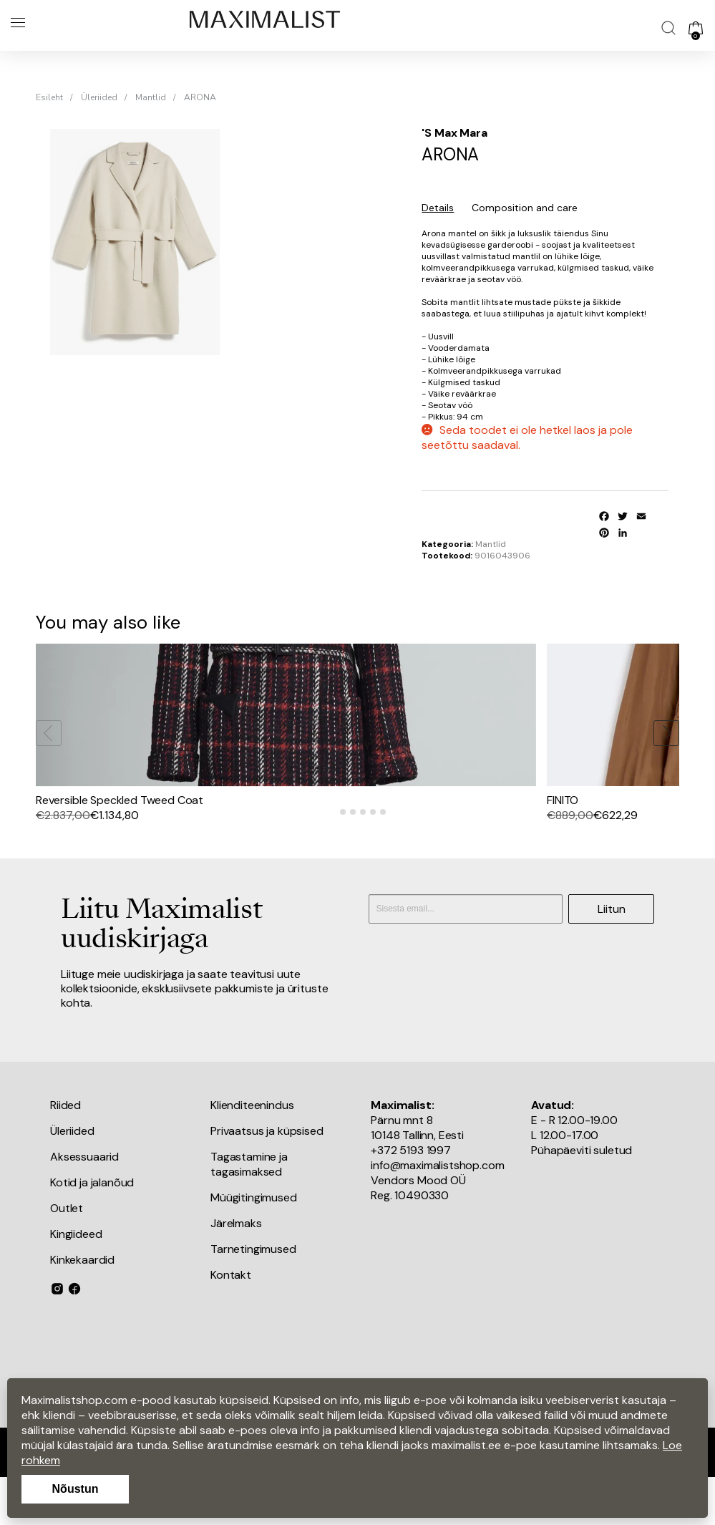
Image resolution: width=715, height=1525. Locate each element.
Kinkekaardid (82, 1302)
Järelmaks (236, 1266)
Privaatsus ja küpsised (266, 1173)
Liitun (612, 951)
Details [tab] (438, 207)
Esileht (49, 97)
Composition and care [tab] (525, 207)
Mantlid (150, 97)
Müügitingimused (253, 1240)
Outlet (66, 1251)
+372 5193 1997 (411, 1193)
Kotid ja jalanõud (92, 1225)
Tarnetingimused (253, 1291)
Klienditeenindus (251, 1148)
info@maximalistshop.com (437, 1208)
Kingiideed (76, 1276)
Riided (65, 1148)
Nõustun (75, 1489)
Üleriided (99, 97)
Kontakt (230, 1317)
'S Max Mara (454, 132)
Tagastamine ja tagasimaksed (249, 1207)
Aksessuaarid (84, 1199)
